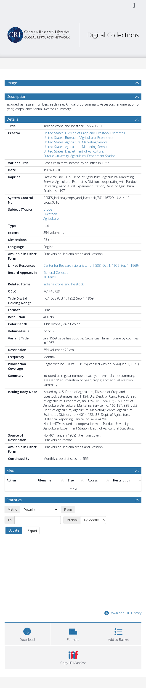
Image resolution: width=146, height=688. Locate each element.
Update (13, 530)
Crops (47, 209)
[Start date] (98, 509)
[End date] (37, 520)
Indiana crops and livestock (63, 284)
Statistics (14, 499)
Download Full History (122, 613)
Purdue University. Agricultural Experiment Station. (79, 156)
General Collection (56, 272)
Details (12, 119)
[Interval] (93, 520)
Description (16, 96)
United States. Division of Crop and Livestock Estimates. (84, 133)
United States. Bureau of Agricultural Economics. (78, 137)
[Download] (27, 633)
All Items (49, 277)
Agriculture (51, 218)
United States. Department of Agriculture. (73, 151)
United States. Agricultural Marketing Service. (75, 142)
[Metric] (39, 509)
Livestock (50, 214)
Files (10, 470)
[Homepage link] (73, 33)
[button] (73, 633)
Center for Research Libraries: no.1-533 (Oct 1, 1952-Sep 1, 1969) (90, 265)
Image (11, 82)
